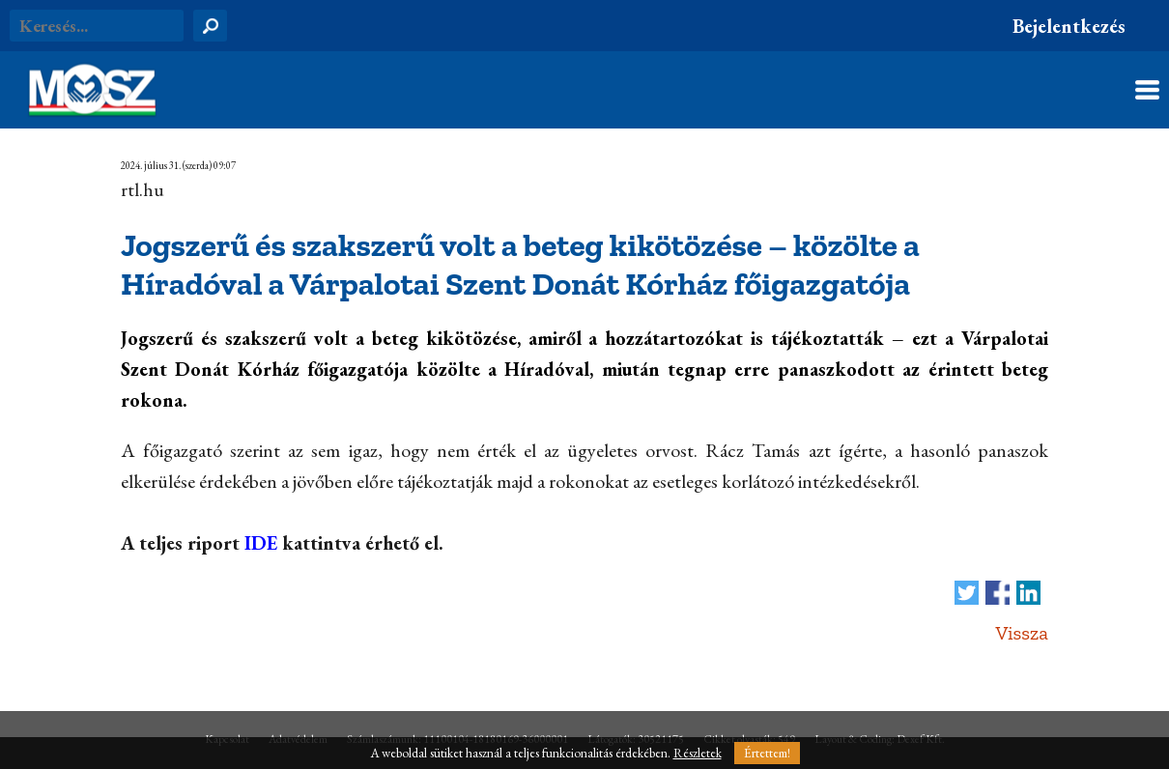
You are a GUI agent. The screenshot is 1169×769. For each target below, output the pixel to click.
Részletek (697, 753)
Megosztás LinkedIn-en (1028, 593)
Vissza (1021, 632)
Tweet (967, 593)
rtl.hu (142, 189)
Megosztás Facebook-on (997, 593)
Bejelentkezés (1069, 26)
